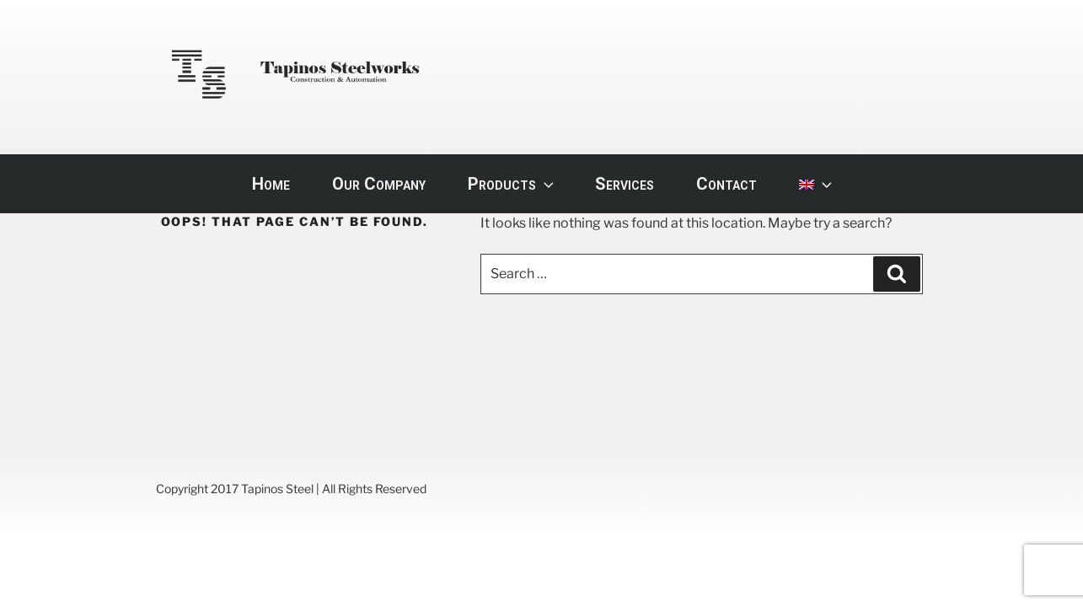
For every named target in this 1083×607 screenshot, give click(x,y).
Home (271, 184)
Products (512, 184)
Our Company (379, 184)
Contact (726, 184)
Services (624, 184)
